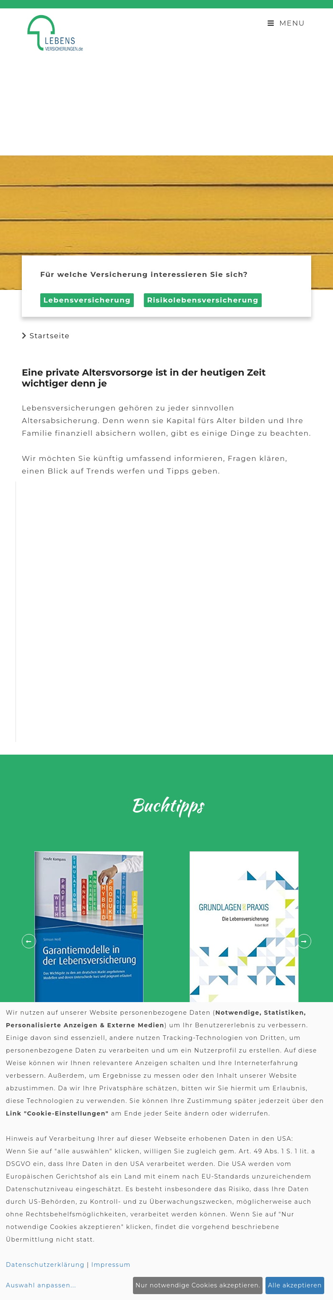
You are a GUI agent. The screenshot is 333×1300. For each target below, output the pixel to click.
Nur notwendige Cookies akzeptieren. (197, 1285)
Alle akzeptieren (295, 1285)
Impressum (111, 1264)
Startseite (49, 336)
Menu (286, 23)
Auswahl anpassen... (41, 1285)
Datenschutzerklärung (45, 1264)
